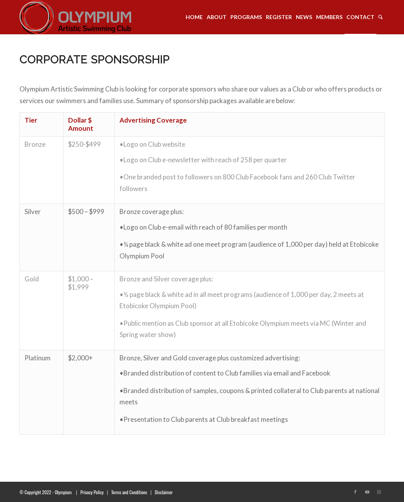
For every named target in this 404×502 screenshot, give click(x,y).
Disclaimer (164, 492)
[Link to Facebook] (355, 492)
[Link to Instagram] (379, 492)
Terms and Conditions (129, 492)
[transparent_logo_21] (75, 17)
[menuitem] (194, 17)
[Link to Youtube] (367, 492)
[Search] (380, 17)
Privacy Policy (92, 492)
